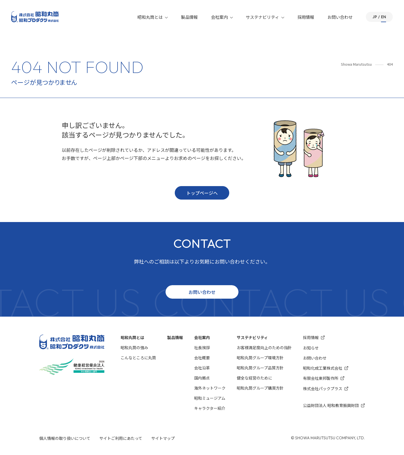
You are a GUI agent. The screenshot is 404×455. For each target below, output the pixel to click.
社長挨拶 (202, 347)
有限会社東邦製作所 (323, 378)
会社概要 (202, 357)
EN (383, 16)
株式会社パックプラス (325, 389)
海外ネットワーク (210, 388)
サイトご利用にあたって (120, 438)
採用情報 (305, 17)
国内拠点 (202, 378)
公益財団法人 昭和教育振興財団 (334, 405)
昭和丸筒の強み (134, 347)
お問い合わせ (340, 17)
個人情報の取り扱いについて (64, 438)
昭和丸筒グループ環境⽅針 (260, 357)
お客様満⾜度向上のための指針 (264, 347)
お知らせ (311, 348)
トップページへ (202, 192)
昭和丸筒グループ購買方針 (260, 388)
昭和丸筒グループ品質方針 (260, 368)
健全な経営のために (254, 378)
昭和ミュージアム (209, 398)
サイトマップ (163, 438)
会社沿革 (202, 368)
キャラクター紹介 (209, 408)
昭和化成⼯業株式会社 (325, 368)
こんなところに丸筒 (138, 357)
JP (375, 16)
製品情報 (189, 17)
